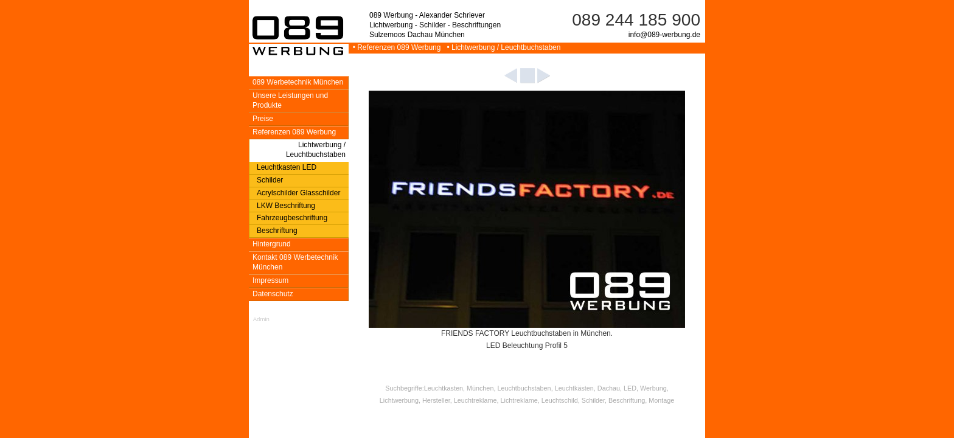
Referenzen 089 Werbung (294, 132)
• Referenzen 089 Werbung (396, 47)
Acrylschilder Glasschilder (298, 193)
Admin (261, 319)
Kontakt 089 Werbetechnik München (295, 262)
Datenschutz (272, 294)
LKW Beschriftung (286, 205)
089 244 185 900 (636, 19)
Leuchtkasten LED (286, 167)
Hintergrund (271, 244)
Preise (262, 118)
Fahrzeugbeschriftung (292, 218)
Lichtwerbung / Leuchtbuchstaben (316, 150)
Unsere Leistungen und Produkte (290, 100)
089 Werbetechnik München (297, 82)
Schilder (270, 180)
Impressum (270, 280)
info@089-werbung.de (664, 34)
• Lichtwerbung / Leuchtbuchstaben (502, 47)
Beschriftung (277, 230)
